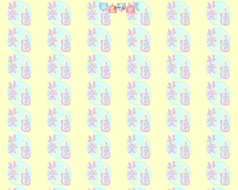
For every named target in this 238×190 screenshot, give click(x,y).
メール (119, 8)
